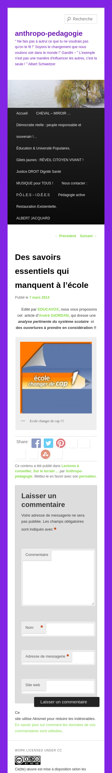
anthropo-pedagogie (49, 33)
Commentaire (36, 554)
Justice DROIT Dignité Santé (38, 172)
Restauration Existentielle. (36, 207)
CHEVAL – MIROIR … (53, 113)
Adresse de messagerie (47, 656)
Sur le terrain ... (46, 471)
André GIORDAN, (54, 315)
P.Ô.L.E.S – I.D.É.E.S (33, 195)
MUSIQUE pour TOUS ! (34, 183)
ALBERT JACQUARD (33, 218)
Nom (34, 628)
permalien (87, 476)
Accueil (22, 113)
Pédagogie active (71, 195)
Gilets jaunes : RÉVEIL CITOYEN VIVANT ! (49, 160)
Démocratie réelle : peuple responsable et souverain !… (48, 131)
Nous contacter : (74, 183)
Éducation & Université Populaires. (43, 148)
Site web (32, 685)
